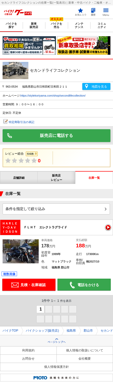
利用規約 (28, 350)
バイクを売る (56, 25)
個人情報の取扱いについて (84, 350)
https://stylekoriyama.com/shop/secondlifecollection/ (53, 95)
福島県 (71, 330)
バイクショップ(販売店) (42, 330)
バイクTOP (10, 330)
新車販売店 (34, 25)
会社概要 (84, 358)
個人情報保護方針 (56, 367)
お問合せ (28, 358)
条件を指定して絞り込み (25, 209)
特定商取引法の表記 (21, 122)
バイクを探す (11, 25)
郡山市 (88, 330)
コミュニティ (102, 25)
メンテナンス (79, 25)
